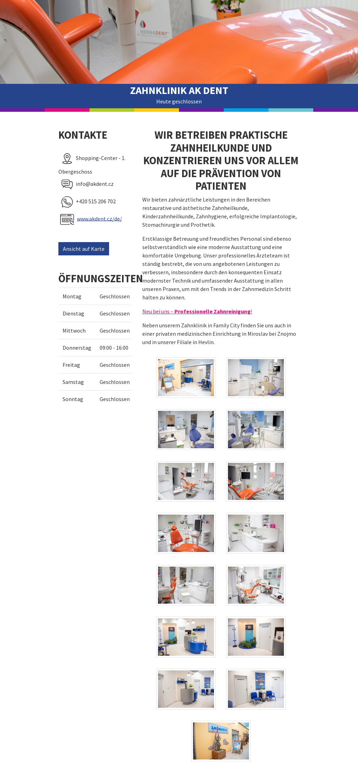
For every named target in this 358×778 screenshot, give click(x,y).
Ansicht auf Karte (84, 248)
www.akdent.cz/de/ (99, 218)
